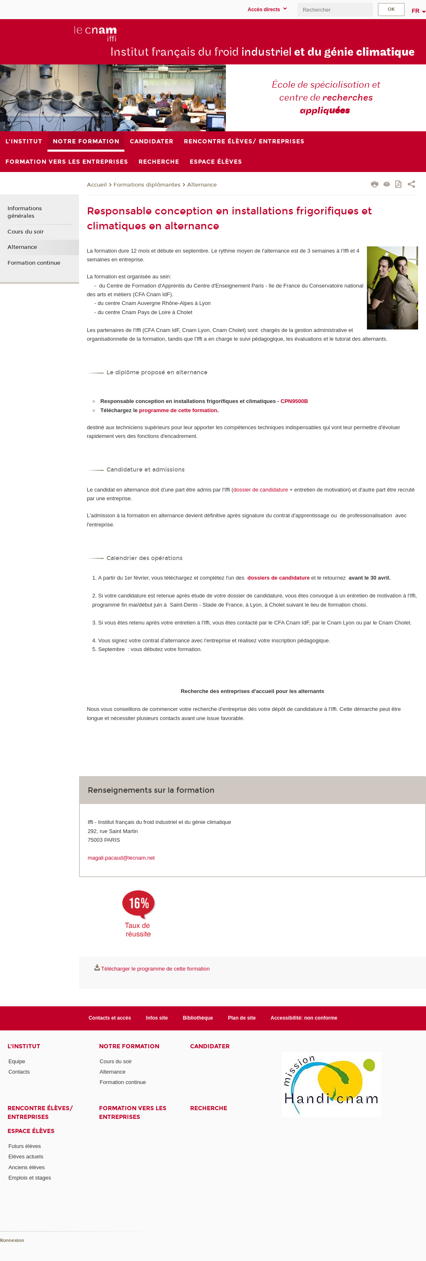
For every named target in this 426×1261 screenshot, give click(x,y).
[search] (334, 10)
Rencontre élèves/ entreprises (40, 1113)
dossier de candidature (260, 490)
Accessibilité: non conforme (304, 1018)
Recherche (208, 1108)
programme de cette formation (178, 410)
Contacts (19, 1072)
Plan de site (242, 1018)
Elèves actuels (25, 1156)
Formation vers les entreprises (132, 1113)
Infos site (157, 1018)
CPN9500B (294, 401)
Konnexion (12, 1240)
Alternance (202, 185)
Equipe (16, 1061)
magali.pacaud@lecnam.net (121, 858)
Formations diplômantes (147, 185)
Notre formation (129, 1046)
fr (416, 10)
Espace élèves (30, 1131)
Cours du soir (25, 232)
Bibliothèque (198, 1018)
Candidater (210, 1046)
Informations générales (24, 212)
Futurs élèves (24, 1146)
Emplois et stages (29, 1178)
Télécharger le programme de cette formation (155, 969)
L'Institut (23, 1046)
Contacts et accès (110, 1018)
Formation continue (33, 263)
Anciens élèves (26, 1167)
